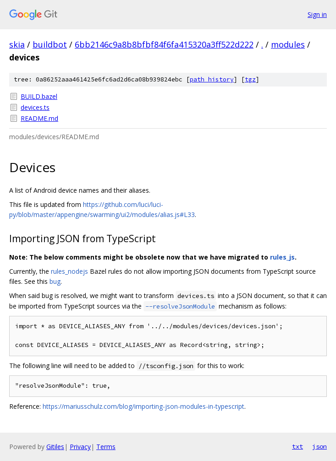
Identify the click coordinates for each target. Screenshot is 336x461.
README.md (39, 118)
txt (297, 446)
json (319, 446)
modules (288, 44)
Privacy (80, 446)
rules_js (282, 257)
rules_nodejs (69, 271)
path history (212, 79)
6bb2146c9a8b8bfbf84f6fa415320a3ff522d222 (164, 44)
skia (17, 44)
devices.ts (35, 107)
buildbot (50, 44)
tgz (250, 79)
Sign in (317, 14)
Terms (106, 446)
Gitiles (55, 446)
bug (55, 281)
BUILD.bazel (39, 96)
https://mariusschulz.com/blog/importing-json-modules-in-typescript (143, 406)
